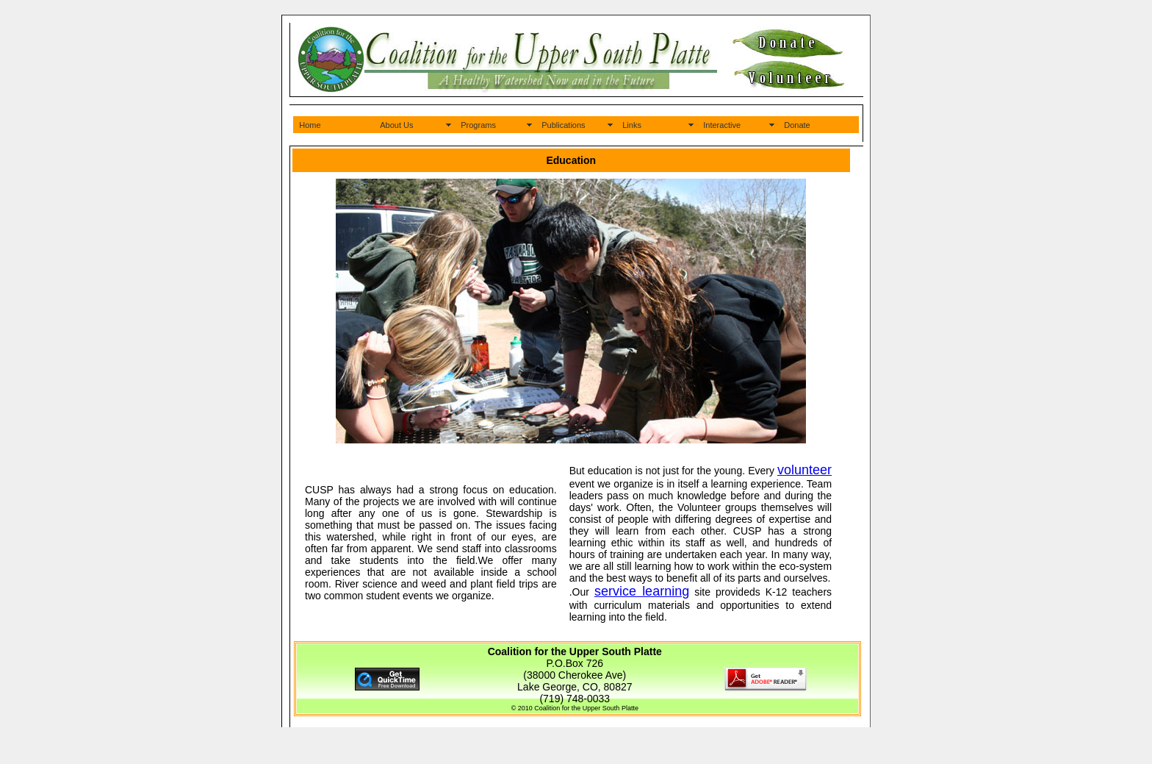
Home (309, 125)
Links (631, 125)
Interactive (722, 125)
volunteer (804, 470)
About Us (396, 125)
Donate (797, 125)
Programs (478, 125)
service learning (641, 591)
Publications (563, 125)
